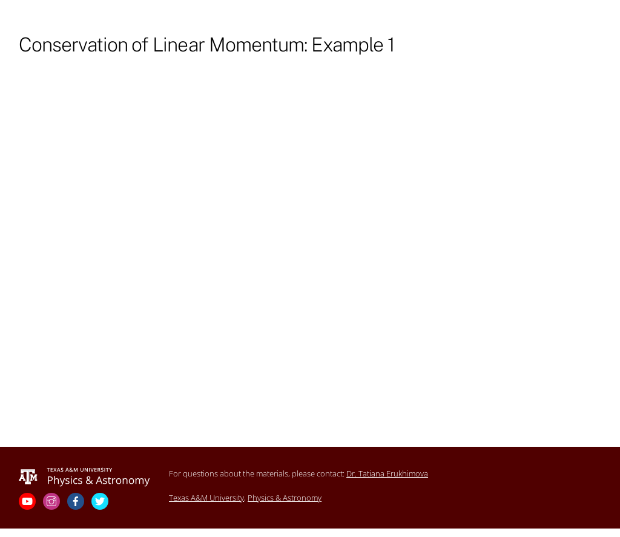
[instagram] (52, 500)
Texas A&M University (206, 497)
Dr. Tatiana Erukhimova (387, 473)
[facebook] (77, 500)
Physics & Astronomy (285, 497)
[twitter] (101, 500)
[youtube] (28, 500)
